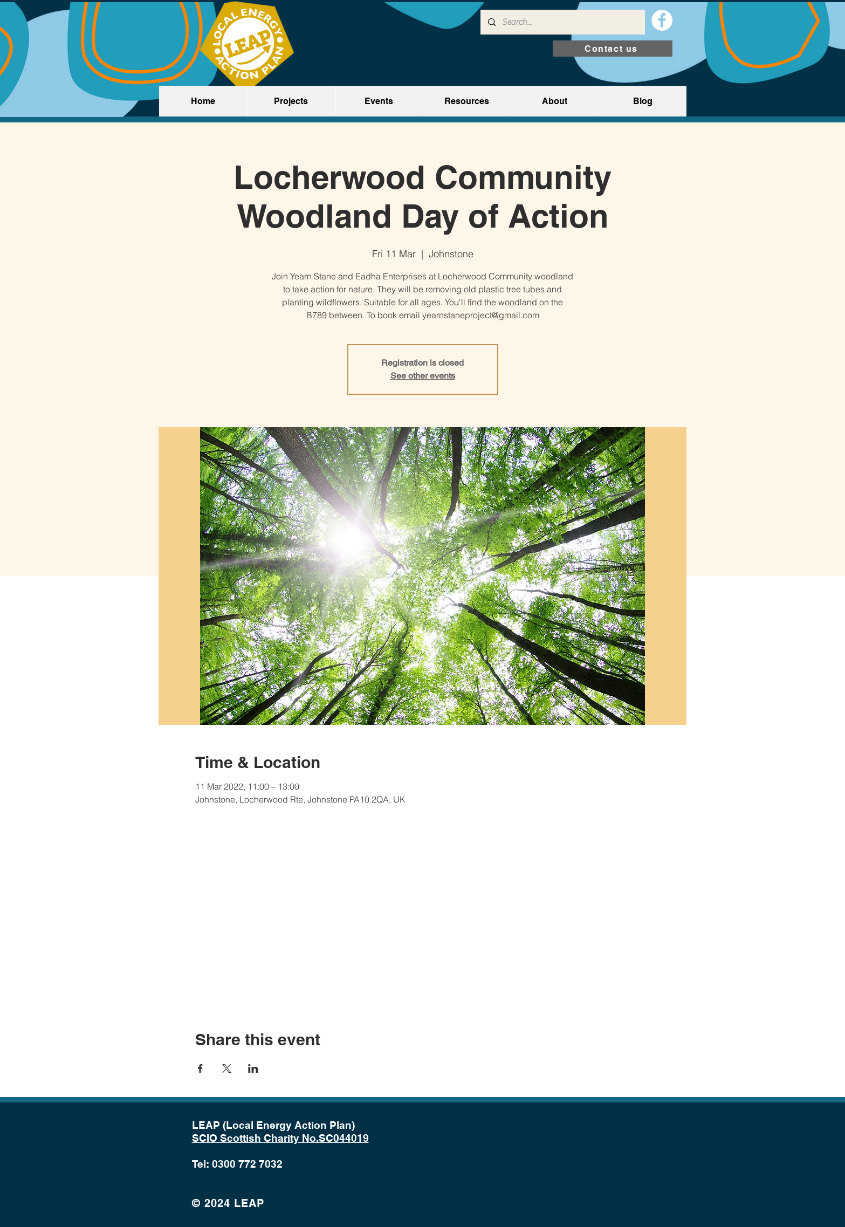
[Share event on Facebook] (200, 1068)
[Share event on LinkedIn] (253, 1068)
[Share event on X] (227, 1068)
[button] (291, 101)
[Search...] (562, 22)
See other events (422, 376)
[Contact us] (612, 48)
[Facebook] (661, 20)
